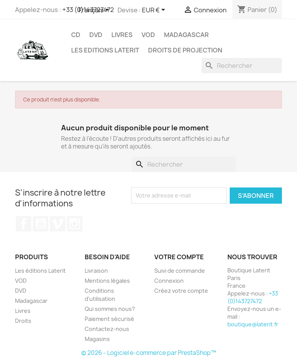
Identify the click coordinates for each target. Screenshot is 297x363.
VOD (148, 34)
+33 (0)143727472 (252, 297)
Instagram (74, 223)
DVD (95, 34)
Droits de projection (185, 50)
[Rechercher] (241, 65)
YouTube (40, 223)
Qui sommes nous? (110, 308)
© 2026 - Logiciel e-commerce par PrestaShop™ (148, 353)
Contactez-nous (107, 329)
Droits (23, 320)
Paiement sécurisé (109, 318)
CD (75, 34)
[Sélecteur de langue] (95, 10)
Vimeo (57, 223)
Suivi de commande (179, 270)
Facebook (23, 223)
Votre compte (179, 257)
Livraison (96, 270)
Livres (122, 34)
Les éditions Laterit (40, 270)
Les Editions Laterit (105, 50)
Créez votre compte (181, 290)
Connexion (169, 280)
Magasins (97, 339)
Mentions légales (107, 280)
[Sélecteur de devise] (155, 10)
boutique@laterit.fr (252, 324)
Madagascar (186, 34)
